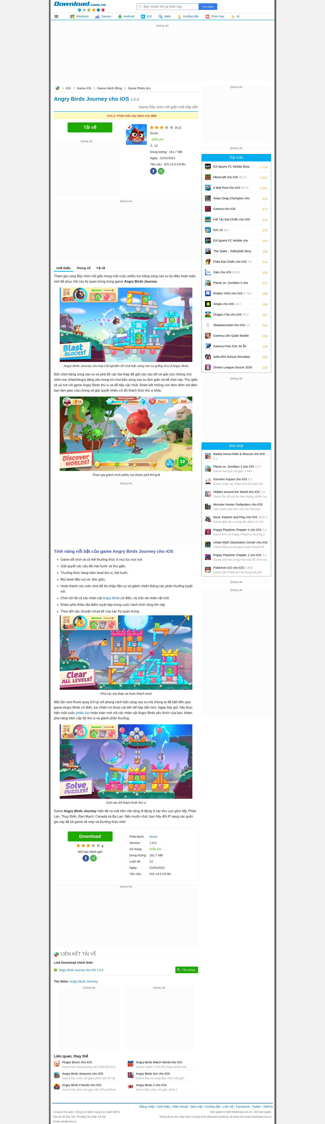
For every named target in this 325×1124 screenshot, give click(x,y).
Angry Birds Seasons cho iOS (82, 1073)
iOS (68, 88)
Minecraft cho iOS (230, 177)
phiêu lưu (83, 713)
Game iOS (84, 88)
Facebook (243, 1106)
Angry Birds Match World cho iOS (159, 1062)
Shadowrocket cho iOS (231, 325)
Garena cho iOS (224, 209)
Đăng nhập (147, 1106)
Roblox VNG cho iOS (232, 293)
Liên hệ (228, 1106)
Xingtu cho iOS (227, 304)
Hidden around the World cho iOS (239, 492)
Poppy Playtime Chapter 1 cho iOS (240, 555)
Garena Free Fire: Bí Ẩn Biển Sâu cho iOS (229, 347)
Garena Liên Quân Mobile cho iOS (231, 337)
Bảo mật (196, 1106)
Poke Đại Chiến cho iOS (232, 261)
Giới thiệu (63, 268)
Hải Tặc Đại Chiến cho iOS (231, 219)
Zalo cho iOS (226, 272)
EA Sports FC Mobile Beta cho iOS (231, 168)
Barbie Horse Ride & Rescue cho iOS (239, 456)
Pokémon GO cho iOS (233, 567)
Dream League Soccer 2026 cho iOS (232, 368)
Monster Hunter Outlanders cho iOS (238, 504)
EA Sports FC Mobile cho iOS (230, 242)
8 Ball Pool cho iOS (231, 187)
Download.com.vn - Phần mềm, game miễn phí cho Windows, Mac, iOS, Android (80, 6)
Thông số (83, 268)
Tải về (100, 268)
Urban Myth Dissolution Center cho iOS (240, 542)
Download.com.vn (57, 88)
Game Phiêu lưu (139, 88)
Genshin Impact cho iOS (232, 479)
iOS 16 (221, 230)
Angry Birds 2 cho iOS (151, 1085)
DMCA (268, 1106)
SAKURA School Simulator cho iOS (231, 358)
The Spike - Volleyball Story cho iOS (232, 252)
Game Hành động (109, 88)
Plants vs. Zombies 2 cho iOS (230, 284)
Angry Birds (111, 598)
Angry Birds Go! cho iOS (153, 1073)
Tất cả (59, 16)
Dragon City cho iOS (231, 314)
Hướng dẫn (213, 1106)
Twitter (256, 1106)
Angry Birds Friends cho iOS (81, 1085)
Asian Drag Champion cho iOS (231, 199)
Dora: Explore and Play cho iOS (240, 517)
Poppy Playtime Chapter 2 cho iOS (240, 529)
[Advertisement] (162, 57)
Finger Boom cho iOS (77, 1062)
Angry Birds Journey (83, 981)
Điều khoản (180, 1106)
